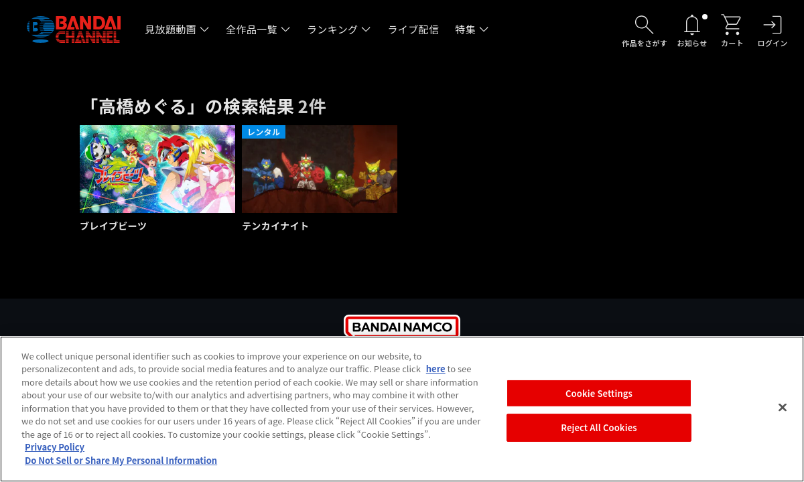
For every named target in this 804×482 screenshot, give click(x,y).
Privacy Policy (54, 451)
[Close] (782, 411)
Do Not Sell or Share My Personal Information (121, 465)
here (436, 373)
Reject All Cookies (598, 432)
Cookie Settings (598, 398)
